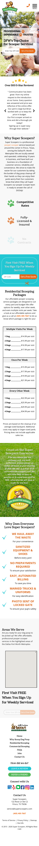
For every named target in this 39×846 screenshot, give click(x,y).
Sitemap (33, 820)
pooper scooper (11, 145)
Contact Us (19, 757)
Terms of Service (8, 820)
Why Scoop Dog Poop (19, 739)
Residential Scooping (19, 743)
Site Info (20, 823)
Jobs (19, 753)
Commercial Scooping (19, 746)
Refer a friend (19, 774)
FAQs (19, 750)
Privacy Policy (22, 820)
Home (19, 736)
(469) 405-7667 (19, 813)
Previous (17, 110)
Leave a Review (19, 768)
